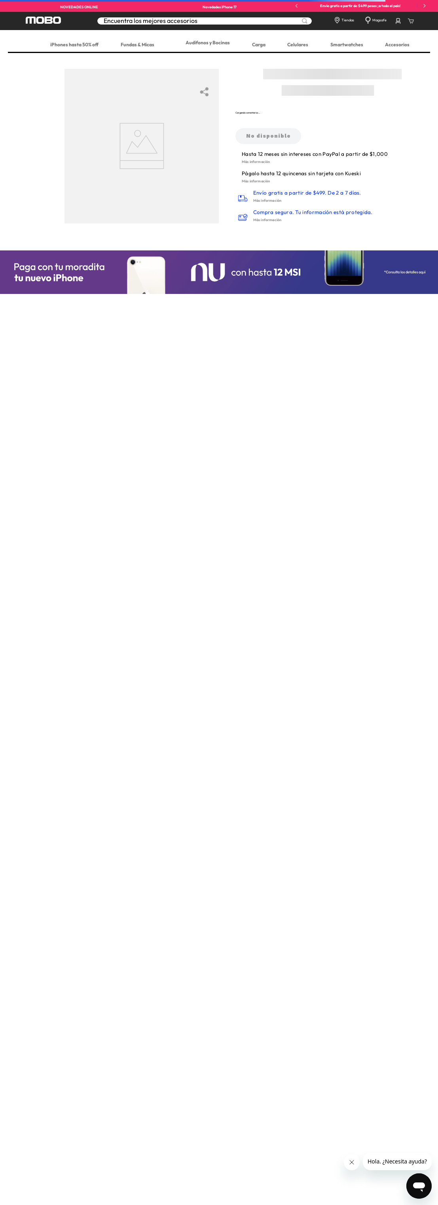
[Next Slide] (424, 6)
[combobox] (204, 20)
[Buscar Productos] (304, 21)
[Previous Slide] (296, 6)
